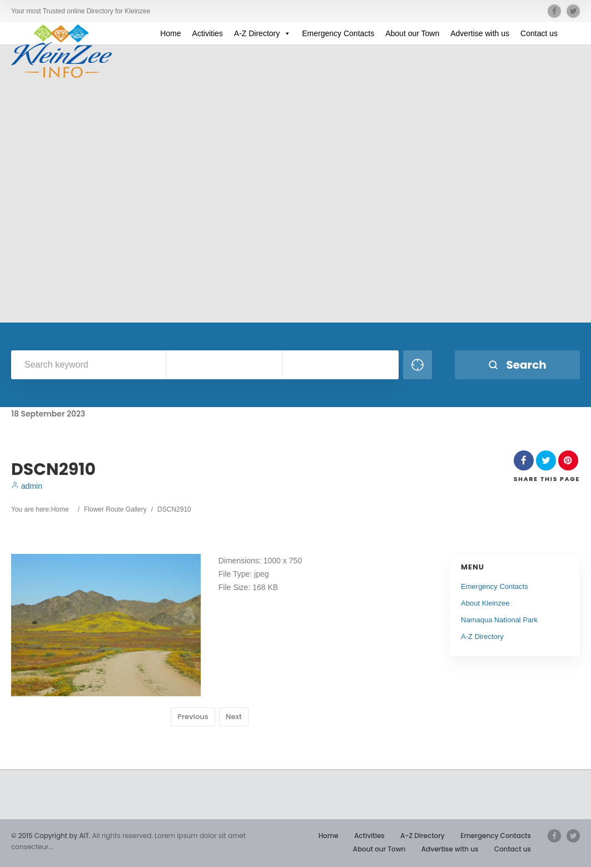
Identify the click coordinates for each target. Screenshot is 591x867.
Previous (192, 716)
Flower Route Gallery (115, 509)
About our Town (412, 33)
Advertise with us (479, 33)
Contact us (539, 33)
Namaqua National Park (499, 620)
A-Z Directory (262, 33)
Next (234, 716)
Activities (207, 33)
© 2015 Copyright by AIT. (50, 835)
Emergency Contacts (338, 33)
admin (26, 486)
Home (170, 33)
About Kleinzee (485, 603)
